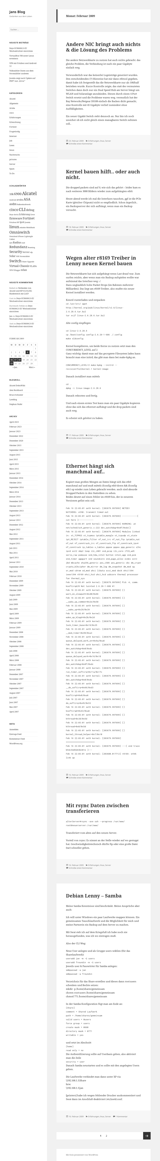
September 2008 (16, 646)
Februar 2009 (15, 623)
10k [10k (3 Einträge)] (11, 194)
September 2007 (16, 688)
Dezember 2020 (16, 440)
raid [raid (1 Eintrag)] (23, 243)
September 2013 (16, 510)
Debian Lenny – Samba (94, 895)
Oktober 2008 (15, 641)
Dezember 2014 (16, 478)
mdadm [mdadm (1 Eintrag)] (23, 227)
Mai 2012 (13, 534)
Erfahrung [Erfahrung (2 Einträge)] (24, 214)
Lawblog (13, 399)
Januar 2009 (14, 627)
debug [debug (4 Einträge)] (30, 210)
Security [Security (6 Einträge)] (15, 251)
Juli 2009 (13, 599)
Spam (11, 168)
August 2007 (14, 693)
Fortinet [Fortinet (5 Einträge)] (29, 218)
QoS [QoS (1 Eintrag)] (10, 243)
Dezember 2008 (16, 632)
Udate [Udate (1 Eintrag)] (24, 262)
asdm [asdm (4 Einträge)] (13, 204)
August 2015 (14, 454)
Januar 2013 (14, 520)
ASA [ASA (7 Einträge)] (27, 199)
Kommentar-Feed (17, 739)
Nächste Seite (147, 1135)
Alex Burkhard (16, 390)
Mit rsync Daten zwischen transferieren (97, 808)
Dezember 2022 (16, 436)
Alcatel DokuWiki (17, 385)
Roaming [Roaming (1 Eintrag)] (31, 247)
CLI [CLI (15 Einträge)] (22, 209)
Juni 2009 (13, 604)
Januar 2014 (14, 496)
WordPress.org (15, 743)
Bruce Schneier (16, 395)
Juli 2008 (13, 651)
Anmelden (13, 729)
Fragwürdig (14, 131)
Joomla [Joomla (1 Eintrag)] (27, 222)
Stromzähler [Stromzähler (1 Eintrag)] (25, 256)
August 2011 (14, 543)
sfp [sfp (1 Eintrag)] (31, 252)
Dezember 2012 (16, 524)
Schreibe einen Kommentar (80, 143)
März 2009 (14, 618)
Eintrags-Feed (15, 734)
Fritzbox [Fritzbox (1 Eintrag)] (12, 222)
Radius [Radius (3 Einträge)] (17, 242)
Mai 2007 (13, 707)
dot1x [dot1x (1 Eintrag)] (16, 214)
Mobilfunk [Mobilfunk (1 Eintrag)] (30, 227)
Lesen (11, 145)
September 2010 (16, 567)
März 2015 (14, 468)
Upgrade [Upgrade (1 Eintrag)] (30, 262)
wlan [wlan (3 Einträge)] (24, 270)
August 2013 (14, 515)
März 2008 (14, 660)
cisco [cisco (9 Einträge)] (13, 209)
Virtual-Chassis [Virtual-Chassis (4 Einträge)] (19, 266)
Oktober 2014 (15, 482)
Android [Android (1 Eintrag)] (12, 200)
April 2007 (14, 711)
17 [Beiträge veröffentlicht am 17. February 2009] (15, 359)
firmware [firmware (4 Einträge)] (15, 218)
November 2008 (16, 637)
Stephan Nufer (15, 404)
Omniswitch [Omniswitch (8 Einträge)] (19, 232)
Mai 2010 (13, 571)
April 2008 (14, 655)
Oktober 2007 (15, 683)
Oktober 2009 (15, 590)
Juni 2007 (13, 702)
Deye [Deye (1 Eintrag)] (11, 214)
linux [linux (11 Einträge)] (14, 226)
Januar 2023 (14, 431)
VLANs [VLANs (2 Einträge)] (33, 266)
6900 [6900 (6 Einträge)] (18, 194)
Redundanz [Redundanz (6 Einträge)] (18, 247)
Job (10, 140)
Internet (13, 136)
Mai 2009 (13, 609)
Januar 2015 (14, 473)
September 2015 (16, 450)
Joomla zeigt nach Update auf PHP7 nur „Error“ (22, 79)
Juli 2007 (13, 697)
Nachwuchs (14, 154)
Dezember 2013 (16, 501)
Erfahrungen (15, 117)
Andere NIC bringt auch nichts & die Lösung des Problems (103, 47)
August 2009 (14, 595)
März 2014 (14, 492)
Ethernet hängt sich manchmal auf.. (90, 469)
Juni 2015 (13, 459)
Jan (10, 316)
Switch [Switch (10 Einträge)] (15, 260)
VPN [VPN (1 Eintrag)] (11, 270)
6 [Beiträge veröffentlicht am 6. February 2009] (27, 352)
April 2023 (14, 422)
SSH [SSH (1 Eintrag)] (17, 256)
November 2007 (16, 679)
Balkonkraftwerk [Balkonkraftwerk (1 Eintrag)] (23, 204)
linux (11, 150)
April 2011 (14, 557)
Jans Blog (17, 11)
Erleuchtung (14, 122)
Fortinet (13, 127)
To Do (12, 173)
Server (12, 164)
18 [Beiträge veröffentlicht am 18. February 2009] (19, 359)
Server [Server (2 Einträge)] (26, 252)
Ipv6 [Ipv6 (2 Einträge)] (22, 222)
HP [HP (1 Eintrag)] (18, 222)
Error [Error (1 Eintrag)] (32, 214)
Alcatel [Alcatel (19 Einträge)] (29, 193)
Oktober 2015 (15, 445)
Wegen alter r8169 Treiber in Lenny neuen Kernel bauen (101, 260)
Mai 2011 (13, 552)
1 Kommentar (122, 1116)
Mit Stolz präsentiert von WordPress (82, 1155)
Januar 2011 (14, 562)
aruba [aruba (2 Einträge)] (20, 199)
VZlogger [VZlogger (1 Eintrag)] (16, 270)
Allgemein (13, 103)
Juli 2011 (13, 548)
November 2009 (16, 585)
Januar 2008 (14, 669)
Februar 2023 (15, 426)
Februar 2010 (15, 576)
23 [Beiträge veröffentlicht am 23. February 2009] (11, 363)
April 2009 (14, 613)
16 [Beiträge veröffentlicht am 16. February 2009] (11, 359)
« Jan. (15, 367)
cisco (11, 112)
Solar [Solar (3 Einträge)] (12, 256)
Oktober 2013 (15, 506)
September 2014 (16, 487)
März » (32, 367)
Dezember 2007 (16, 674)
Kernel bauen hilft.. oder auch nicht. (103, 174)
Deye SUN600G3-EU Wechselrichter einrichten (21, 49)
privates (13, 159)
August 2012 (14, 529)
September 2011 (16, 538)
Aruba (12, 108)
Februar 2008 (15, 665)
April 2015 (14, 464)
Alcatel (12, 98)
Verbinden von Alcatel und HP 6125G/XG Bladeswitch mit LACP (20, 291)
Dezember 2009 (16, 581)
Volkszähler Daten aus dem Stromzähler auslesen (21, 72)
